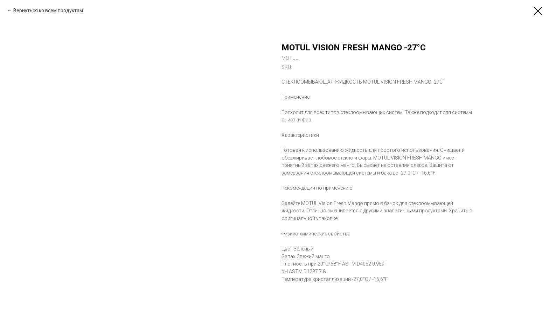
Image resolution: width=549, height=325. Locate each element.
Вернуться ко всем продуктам (48, 10)
